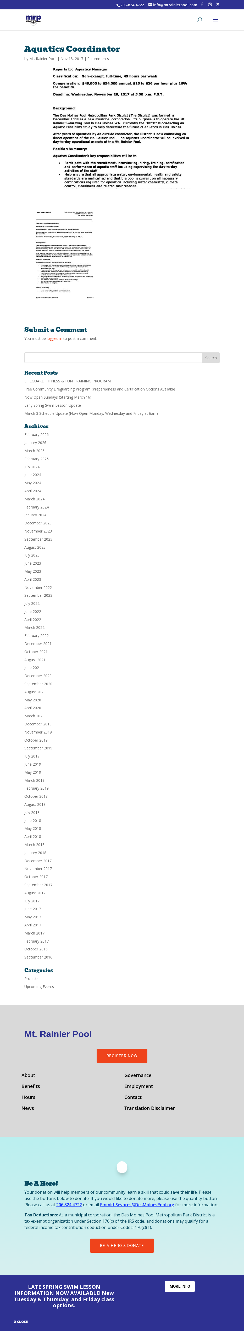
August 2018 (35, 804)
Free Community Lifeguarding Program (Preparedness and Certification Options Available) (100, 389)
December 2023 (38, 522)
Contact (133, 1097)
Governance (137, 1075)
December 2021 (38, 643)
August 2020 (35, 691)
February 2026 (36, 434)
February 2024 (36, 507)
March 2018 (34, 844)
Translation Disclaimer (149, 1108)
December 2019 (38, 723)
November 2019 (38, 732)
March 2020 (34, 715)
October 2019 (36, 740)
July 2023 (32, 555)
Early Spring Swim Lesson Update (52, 405)
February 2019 (36, 788)
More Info (180, 1286)
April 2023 (32, 579)
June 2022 (32, 611)
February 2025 (36, 458)
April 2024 (32, 490)
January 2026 (35, 442)
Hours (28, 1097)
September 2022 (38, 595)
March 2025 (34, 450)
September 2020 (38, 683)
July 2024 (32, 466)
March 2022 (34, 627)
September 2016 (38, 957)
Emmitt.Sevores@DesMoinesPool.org (137, 1205)
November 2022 (38, 587)
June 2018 (32, 820)
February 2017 (36, 941)
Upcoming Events (39, 986)
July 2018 (32, 812)
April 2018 (32, 836)
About (28, 1075)
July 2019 (32, 756)
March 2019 (34, 780)
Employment (138, 1086)
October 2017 (36, 876)
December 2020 (38, 675)
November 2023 (38, 531)
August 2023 (35, 547)
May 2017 (32, 916)
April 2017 (32, 924)
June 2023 (32, 563)
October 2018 (36, 796)
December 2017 (38, 860)
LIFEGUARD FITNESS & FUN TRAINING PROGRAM (67, 380)
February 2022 (36, 635)
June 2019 (32, 764)
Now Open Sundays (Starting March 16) (57, 397)
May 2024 (32, 482)
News (27, 1108)
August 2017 (35, 892)
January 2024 (35, 514)
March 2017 (34, 933)
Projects (31, 978)
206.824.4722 (69, 1205)
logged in (54, 338)
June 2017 (32, 908)
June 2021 (32, 667)
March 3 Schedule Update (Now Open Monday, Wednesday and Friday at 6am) (91, 413)
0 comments (98, 58)
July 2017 (32, 900)
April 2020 (32, 707)
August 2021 (35, 659)
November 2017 (38, 868)
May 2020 (32, 699)
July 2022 (32, 603)
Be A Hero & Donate (122, 1245)
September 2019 (38, 748)
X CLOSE (21, 1321)
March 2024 (34, 498)
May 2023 (32, 571)
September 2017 (38, 884)
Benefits (30, 1086)
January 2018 (35, 852)
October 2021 (36, 651)
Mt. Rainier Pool (42, 58)
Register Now (122, 1056)
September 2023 (38, 539)
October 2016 (36, 949)
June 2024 (32, 474)
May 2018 (32, 828)
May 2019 (32, 772)
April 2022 (32, 619)
